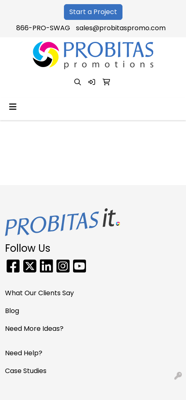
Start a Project (93, 12)
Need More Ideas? (34, 328)
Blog (12, 311)
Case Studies (25, 371)
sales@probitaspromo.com (121, 28)
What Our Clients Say (39, 293)
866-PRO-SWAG (43, 28)
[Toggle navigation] (13, 107)
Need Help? (23, 353)
